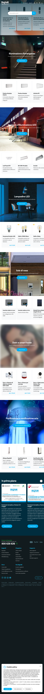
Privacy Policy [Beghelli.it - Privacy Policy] (4, 582)
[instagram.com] (5, 578)
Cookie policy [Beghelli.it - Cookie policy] (11, 582)
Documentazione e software (22, 571)
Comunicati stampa (6, 554)
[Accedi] (34, 3)
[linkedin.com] (8, 578)
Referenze (18, 554)
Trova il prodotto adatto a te (22, 425)
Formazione (18, 569)
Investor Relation (5, 552)
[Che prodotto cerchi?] (20, 13)
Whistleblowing (5, 556)
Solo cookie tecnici (18, 689)
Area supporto (33, 550)
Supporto (30, 2)
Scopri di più (22, 60)
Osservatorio (18, 556)
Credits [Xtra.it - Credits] (39, 582)
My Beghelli (25, 2)
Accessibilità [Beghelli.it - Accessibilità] (34, 582)
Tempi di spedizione (6, 569)
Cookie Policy (12, 677)
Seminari (18, 560)
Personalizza (29, 689)
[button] (36, 3)
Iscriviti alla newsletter (20, 573)
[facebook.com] (2, 578)
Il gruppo (3, 550)
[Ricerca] (34, 13)
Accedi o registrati (20, 567)
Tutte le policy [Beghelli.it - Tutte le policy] (28, 582)
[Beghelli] (5, 2)
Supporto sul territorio (34, 552)
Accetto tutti (7, 689)
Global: (38, 577)
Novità (17, 552)
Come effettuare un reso (7, 571)
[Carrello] (39, 3)
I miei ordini (4, 567)
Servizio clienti (5, 573)
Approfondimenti (19, 558)
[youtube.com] (10, 578)
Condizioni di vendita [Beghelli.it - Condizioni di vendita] (19, 582)
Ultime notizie (19, 550)
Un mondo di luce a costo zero (35, 555)
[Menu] (41, 3)
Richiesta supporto (34, 558)
